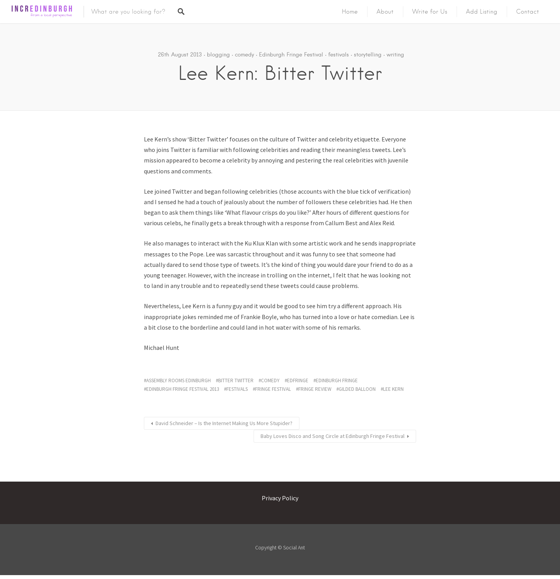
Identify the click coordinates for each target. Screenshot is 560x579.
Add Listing (481, 11)
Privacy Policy (280, 498)
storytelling (368, 54)
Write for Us (429, 11)
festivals (338, 54)
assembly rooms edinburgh (178, 380)
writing (395, 54)
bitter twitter (236, 380)
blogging (218, 54)
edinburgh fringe (337, 380)
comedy (244, 54)
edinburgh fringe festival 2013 (182, 389)
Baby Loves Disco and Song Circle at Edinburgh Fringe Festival (332, 436)
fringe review (314, 389)
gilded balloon (357, 389)
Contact (527, 11)
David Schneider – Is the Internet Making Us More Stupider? (224, 423)
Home (350, 11)
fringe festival (273, 389)
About (385, 11)
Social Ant (294, 547)
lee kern (393, 389)
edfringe (297, 380)
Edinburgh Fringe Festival (291, 54)
